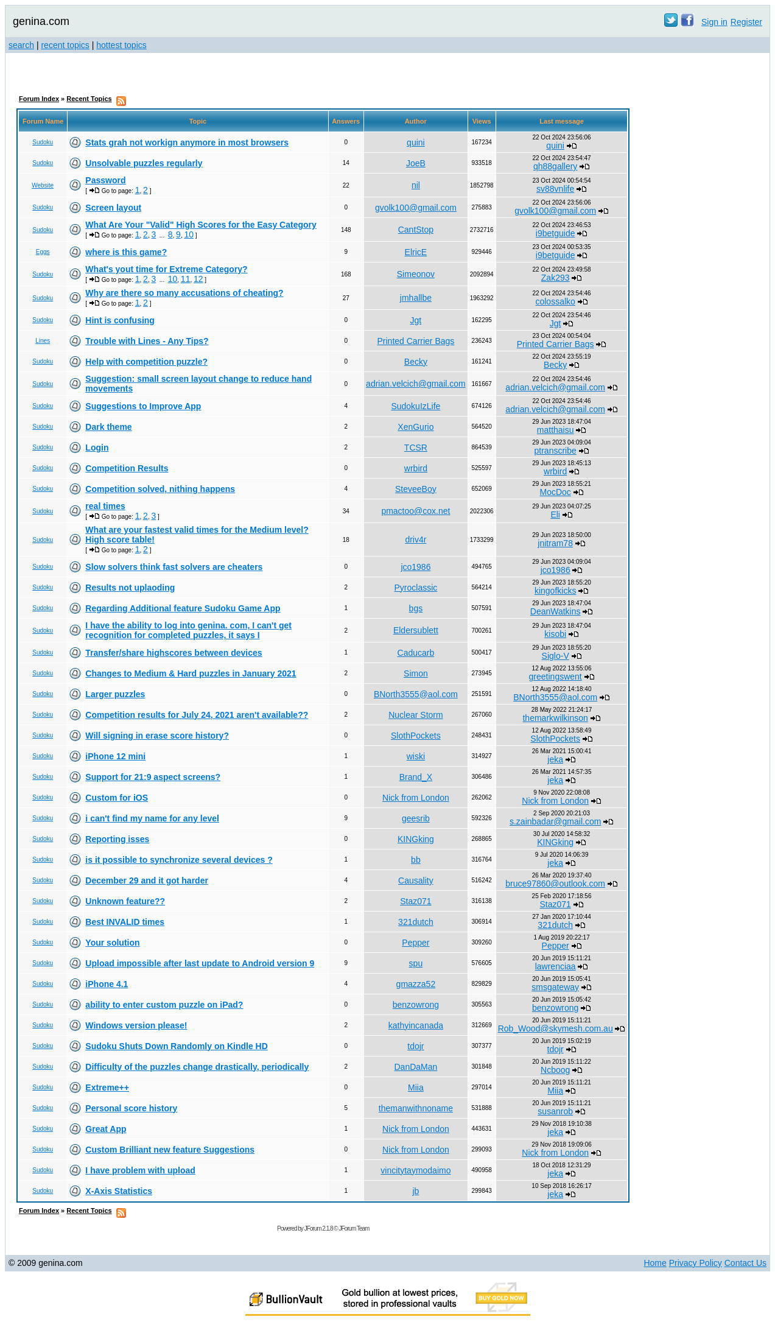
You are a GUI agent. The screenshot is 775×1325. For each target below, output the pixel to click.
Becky (415, 362)
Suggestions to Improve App (143, 406)
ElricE (416, 252)
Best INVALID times (124, 922)
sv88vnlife (555, 189)
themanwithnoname (416, 1108)
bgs (416, 608)
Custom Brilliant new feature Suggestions (169, 1150)
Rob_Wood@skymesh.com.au (555, 1028)
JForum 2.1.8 (318, 1228)
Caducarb (416, 653)
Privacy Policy (695, 1263)
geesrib (416, 818)
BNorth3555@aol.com (416, 694)
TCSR (415, 447)
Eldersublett (415, 630)
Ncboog (555, 1070)
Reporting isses (117, 839)
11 (186, 279)
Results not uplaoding (130, 587)
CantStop (415, 229)
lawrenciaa (555, 966)
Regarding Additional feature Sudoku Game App (182, 608)
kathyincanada (415, 1025)
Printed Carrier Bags (415, 341)
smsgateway (555, 987)
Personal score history (131, 1108)
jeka (555, 759)
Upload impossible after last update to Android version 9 (199, 963)
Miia (416, 1087)
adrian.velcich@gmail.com (416, 383)
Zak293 (555, 278)
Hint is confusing (120, 320)
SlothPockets (416, 735)
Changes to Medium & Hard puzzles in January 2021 (190, 673)
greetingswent (555, 676)
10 (189, 234)
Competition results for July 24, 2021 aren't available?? (196, 715)
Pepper (415, 942)
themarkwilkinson (554, 718)
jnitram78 (555, 543)
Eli (555, 514)
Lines (42, 340)
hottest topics (121, 45)
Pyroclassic (416, 587)
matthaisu (555, 430)
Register (746, 22)
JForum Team (353, 1228)
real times (105, 506)
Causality (415, 880)
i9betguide (555, 233)
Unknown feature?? (125, 901)
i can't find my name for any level (152, 818)
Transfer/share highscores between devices (173, 653)
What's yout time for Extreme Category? (166, 269)
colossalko (555, 301)
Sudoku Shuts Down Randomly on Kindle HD (176, 1046)
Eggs (43, 251)
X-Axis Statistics (118, 1191)
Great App (105, 1129)
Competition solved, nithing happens (160, 489)
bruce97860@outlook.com (555, 883)
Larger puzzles (115, 694)
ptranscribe (556, 450)
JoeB (416, 163)
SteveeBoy (416, 489)
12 (198, 279)
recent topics (65, 45)
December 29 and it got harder (146, 880)
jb (415, 1191)
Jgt (416, 320)
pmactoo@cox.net (415, 511)
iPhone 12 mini (115, 756)
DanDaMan (415, 1067)
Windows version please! (136, 1025)
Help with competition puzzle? (146, 362)
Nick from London (415, 798)
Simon (416, 673)
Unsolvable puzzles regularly (143, 163)
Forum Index (39, 98)
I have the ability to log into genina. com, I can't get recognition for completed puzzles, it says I (188, 630)
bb (416, 860)
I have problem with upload (140, 1170)
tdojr (415, 1046)
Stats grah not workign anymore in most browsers (187, 142)
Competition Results (126, 468)
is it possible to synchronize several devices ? (178, 860)
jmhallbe (416, 298)
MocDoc (554, 492)
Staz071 (415, 901)
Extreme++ (107, 1087)
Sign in (714, 22)
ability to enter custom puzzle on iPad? (164, 1005)
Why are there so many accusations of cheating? (184, 293)
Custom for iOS (116, 798)
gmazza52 (416, 984)
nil (416, 185)
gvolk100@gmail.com (416, 208)
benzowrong (416, 1005)
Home (654, 1263)
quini (416, 142)
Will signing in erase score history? (157, 735)
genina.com (41, 21)
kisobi (555, 634)
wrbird (415, 468)
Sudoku (42, 142)
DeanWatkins (555, 611)
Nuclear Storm (415, 715)
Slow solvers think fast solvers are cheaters (173, 567)
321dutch (415, 922)
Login (96, 447)
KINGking (416, 839)
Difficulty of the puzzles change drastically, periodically (197, 1067)
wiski (416, 756)
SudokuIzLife (415, 406)
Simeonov (416, 274)
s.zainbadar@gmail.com (555, 821)
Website (43, 185)
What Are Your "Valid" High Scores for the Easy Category (200, 225)
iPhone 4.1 (106, 984)
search (21, 45)
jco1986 (415, 567)
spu (416, 963)
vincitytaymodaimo (415, 1170)
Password (105, 180)
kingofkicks (555, 591)
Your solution (112, 942)
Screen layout (113, 208)
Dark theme (108, 427)
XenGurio (415, 427)
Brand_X (415, 777)
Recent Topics (88, 98)
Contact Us (745, 1263)
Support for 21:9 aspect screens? (152, 777)
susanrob (555, 1111)
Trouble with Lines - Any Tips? (146, 341)
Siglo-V (555, 656)
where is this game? (126, 252)
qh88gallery (555, 166)
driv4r (415, 539)
